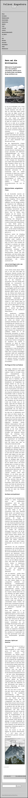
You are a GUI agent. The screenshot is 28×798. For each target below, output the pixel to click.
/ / (3, 36)
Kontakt (4, 42)
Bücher (4, 40)
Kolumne (4, 15)
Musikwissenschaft (7, 32)
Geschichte (5, 22)
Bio (3, 38)
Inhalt (4, 30)
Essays (3, 24)
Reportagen (5, 20)
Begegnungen (5, 17)
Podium (4, 28)
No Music (4, 34)
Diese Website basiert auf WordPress (9, 795)
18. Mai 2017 (7, 776)
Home (3, 46)
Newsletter (5, 48)
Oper (3, 26)
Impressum (5, 44)
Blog (3, 13)
